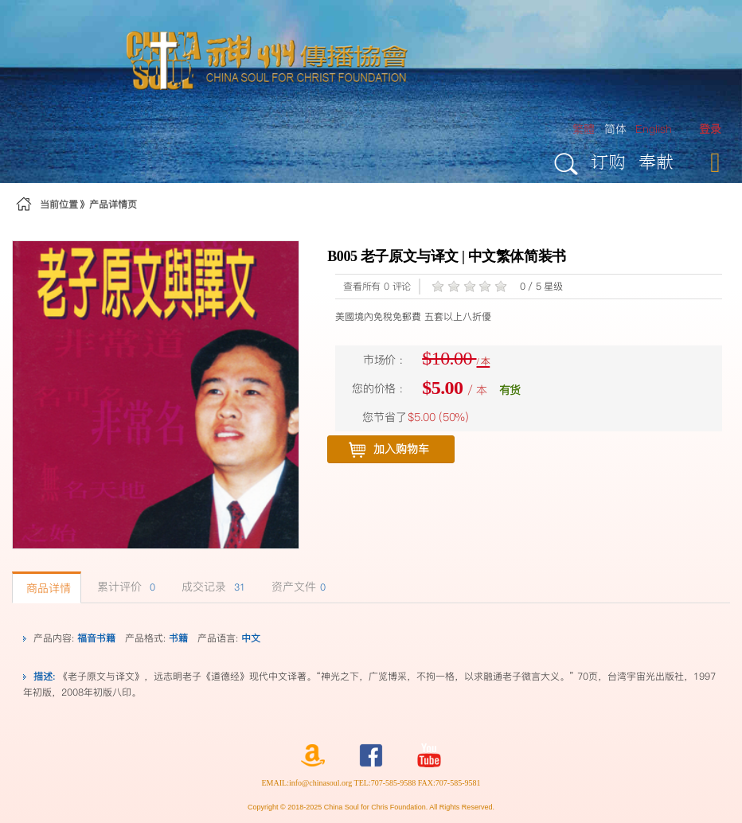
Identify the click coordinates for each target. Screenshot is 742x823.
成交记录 (211, 587)
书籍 (178, 638)
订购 (608, 161)
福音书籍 (96, 638)
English (653, 129)
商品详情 (46, 588)
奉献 (656, 161)
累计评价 (124, 587)
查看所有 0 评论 (377, 286)
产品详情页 (113, 204)
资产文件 (297, 587)
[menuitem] (710, 129)
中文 (250, 638)
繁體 (583, 129)
